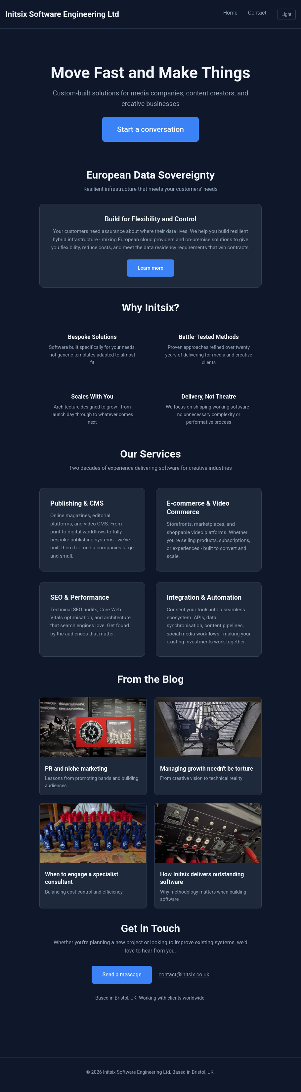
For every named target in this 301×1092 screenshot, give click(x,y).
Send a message (121, 974)
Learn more (150, 268)
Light (286, 14)
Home (230, 13)
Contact (257, 13)
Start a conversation (150, 129)
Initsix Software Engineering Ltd (62, 14)
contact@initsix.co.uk (183, 974)
